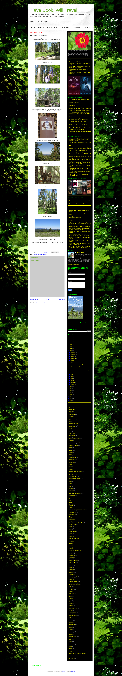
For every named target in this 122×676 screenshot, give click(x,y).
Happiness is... (72, 519)
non (70, 588)
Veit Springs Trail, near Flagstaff (77, 364)
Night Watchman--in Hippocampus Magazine (79, 222)
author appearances (73, 423)
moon (70, 564)
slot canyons (72, 625)
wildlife (70, 651)
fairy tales (71, 490)
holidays (71, 528)
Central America (72, 457)
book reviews (72, 435)
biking (70, 428)
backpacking (72, 426)
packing (71, 591)
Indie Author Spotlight (74, 538)
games (70, 502)
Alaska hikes (72, 409)
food (70, 500)
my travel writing (73, 576)
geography (71, 503)
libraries (71, 548)
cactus (70, 447)
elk (70, 485)
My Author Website (52, 27)
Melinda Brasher (80, 252)
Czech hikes (72, 474)
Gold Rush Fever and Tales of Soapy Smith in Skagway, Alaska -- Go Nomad (79, 229)
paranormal (71, 595)
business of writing (73, 445)
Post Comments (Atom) (41, 302)
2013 (71, 396)
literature (71, 553)
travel (70, 639)
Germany (71, 505)
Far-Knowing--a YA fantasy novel (76, 61)
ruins (70, 617)
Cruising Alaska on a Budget (75, 471)
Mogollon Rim (72, 562)
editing (70, 483)
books (70, 437)
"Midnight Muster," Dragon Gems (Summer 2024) (80, 142)
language (71, 545)
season (71, 619)
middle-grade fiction (73, 560)
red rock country (72, 612)
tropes (70, 641)
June (72, 374)
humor (70, 534)
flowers (70, 498)
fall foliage (71, 492)
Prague (71, 603)
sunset (70, 632)
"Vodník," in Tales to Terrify (75, 199)
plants (70, 596)
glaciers (71, 507)
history (70, 526)
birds (70, 430)
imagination (71, 536)
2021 (71, 346)
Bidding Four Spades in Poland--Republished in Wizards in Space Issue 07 (80, 216)
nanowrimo (71, 579)
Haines (70, 517)
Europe (71, 488)
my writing (71, 577)
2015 (71, 392)
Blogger (73, 671)
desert (70, 481)
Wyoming (71, 656)
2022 (71, 344)
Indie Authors (76, 27)
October (73, 356)
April (72, 378)
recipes (71, 610)
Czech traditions (72, 479)
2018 (71, 386)
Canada (71, 452)
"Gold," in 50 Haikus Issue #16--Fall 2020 (78, 150)
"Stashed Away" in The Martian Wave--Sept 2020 (80, 148)
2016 (71, 390)
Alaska (70, 407)
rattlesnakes (72, 607)
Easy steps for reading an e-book (76, 326)
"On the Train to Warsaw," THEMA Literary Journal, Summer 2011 (78, 175)
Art (70, 421)
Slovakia (71, 627)
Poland (70, 601)
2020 (71, 348)
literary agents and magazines (76, 550)
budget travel (72, 443)
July (72, 362)
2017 (71, 388)
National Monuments (74, 581)
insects (70, 540)
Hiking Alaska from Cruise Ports (76, 522)
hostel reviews (72, 531)
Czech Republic (72, 476)
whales (70, 648)
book (70, 431)
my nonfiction (72, 574)
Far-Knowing (72, 495)
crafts (70, 466)
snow (70, 629)
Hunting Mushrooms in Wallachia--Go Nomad (79, 226)
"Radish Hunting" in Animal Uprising (77, 152)
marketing (71, 557)
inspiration (71, 541)
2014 (71, 394)
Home (33, 27)
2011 (71, 400)
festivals (71, 497)
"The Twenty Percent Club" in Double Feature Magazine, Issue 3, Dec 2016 (79, 163)
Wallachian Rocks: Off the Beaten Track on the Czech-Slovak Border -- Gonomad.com (79, 247)
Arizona (35, 254)
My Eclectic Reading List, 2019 (77, 366)
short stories (72, 624)
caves (70, 455)
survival (71, 634)
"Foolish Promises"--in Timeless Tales (77, 121)
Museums (71, 569)
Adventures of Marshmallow (75, 406)
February (73, 382)
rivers (70, 613)
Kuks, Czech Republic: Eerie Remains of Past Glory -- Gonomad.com (79, 244)
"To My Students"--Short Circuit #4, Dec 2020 (79, 110)
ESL (70, 486)
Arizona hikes (41, 254)
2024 (71, 341)
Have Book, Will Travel (53, 10)
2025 (71, 339)
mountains (71, 565)
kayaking (71, 543)
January (73, 384)
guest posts (71, 516)
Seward (71, 622)
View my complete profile (73, 264)
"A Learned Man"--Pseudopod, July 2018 (78, 119)
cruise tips (71, 467)
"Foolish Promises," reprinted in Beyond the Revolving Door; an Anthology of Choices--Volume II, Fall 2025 (79, 139)
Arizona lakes (72, 419)
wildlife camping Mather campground (77, 653)
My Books (41, 27)
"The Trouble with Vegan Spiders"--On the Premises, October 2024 (78, 102)
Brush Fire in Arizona (75, 372)
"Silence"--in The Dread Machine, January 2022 (80, 108)
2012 (71, 398)
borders (71, 440)
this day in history (73, 636)
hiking (70, 521)
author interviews (73, 425)
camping (71, 450)
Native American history (74, 584)
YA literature (72, 658)
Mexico (70, 558)
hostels (70, 533)
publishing (71, 605)
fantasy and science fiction (75, 493)
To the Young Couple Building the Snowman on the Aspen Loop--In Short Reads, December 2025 (79, 210)
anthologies (71, 412)
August (72, 360)
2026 (71, 337)
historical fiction (72, 524)
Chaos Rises (72, 459)
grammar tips (72, 510)
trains (70, 638)
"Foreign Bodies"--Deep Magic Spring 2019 (79, 118)
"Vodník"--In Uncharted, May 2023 (76, 107)
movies (70, 567)
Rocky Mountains (73, 615)
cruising (71, 469)
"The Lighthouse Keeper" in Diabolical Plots (79, 99)
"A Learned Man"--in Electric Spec (76, 132)
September (73, 358)
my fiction (71, 572)
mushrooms (72, 571)
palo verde (71, 593)
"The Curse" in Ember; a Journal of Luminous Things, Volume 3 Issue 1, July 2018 (79, 160)
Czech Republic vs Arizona (75, 478)
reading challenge (73, 608)
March (72, 380)
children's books (72, 461)
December (73, 352)
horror (70, 529)
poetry (70, 600)
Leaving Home (72, 546)
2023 (71, 342)
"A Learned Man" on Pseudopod (76, 203)
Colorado (71, 464)
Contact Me (87, 27)
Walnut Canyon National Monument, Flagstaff (80, 370)
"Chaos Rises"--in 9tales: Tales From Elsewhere (80, 131)
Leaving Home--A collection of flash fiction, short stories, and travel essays (80, 67)
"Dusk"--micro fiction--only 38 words (77, 123)
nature (45, 254)
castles (70, 454)
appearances (72, 414)
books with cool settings (74, 438)
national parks (72, 583)
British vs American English (75, 442)
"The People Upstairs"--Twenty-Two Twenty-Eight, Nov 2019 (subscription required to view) (79, 113)
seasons (71, 620)
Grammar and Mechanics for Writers (77, 509)
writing (70, 655)
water (70, 646)
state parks (71, 631)
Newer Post (34, 300)
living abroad (72, 555)
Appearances (65, 27)
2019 (71, 350)
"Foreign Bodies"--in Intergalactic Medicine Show (80, 127)
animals (71, 411)
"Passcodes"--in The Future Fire (76, 129)
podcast (71, 598)
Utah (70, 643)
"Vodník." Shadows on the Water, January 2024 (79, 146)
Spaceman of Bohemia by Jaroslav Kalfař (79, 368)
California (71, 449)
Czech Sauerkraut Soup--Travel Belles (77, 234)
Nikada (63, 671)
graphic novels (72, 514)
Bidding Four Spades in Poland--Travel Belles (79, 235)
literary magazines (73, 552)
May (72, 376)
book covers (72, 433)
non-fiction (71, 589)
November (73, 354)
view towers (72, 644)
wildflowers (71, 649)
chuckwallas (72, 462)
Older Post (61, 300)
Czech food (71, 473)
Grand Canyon (72, 512)
